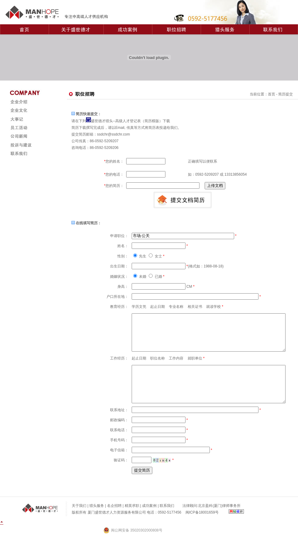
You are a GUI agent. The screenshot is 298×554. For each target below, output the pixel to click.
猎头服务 (96, 520)
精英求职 (132, 520)
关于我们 (79, 520)
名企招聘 (114, 520)
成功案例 (149, 520)
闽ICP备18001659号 (202, 527)
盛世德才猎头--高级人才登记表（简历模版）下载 (130, 121)
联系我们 (167, 520)
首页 (271, 94)
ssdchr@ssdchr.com (113, 134)
